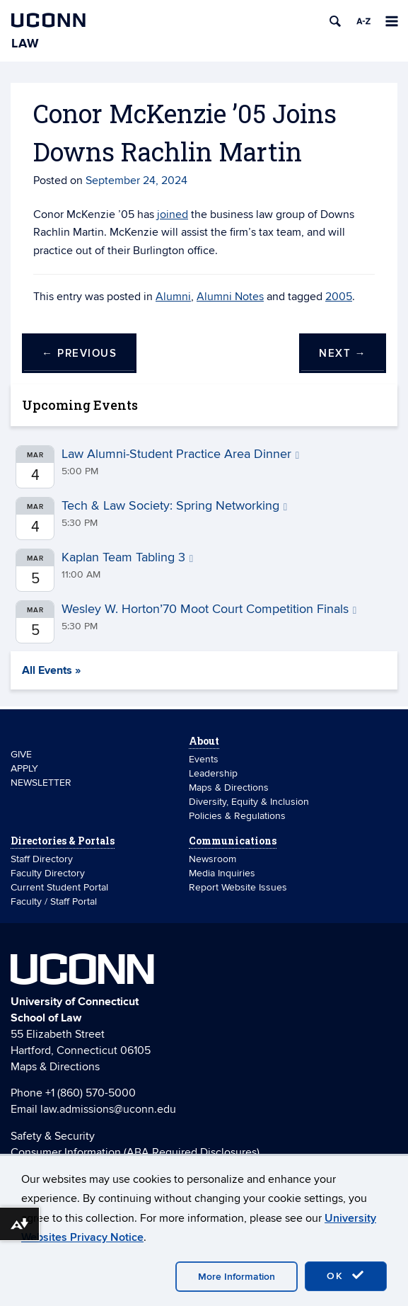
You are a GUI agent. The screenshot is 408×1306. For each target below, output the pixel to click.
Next (342, 353)
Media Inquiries (222, 873)
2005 (338, 297)
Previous (79, 353)
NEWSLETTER (41, 783)
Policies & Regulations (237, 816)
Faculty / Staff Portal (54, 901)
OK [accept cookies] (346, 1275)
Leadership (213, 773)
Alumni (173, 297)
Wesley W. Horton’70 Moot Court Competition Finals (209, 609)
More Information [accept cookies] (236, 1277)
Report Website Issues (238, 887)
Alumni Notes (230, 297)
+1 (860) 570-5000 (90, 1093)
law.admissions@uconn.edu (108, 1109)
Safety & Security (53, 1136)
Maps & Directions (229, 787)
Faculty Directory (48, 873)
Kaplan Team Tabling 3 (127, 557)
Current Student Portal (59, 887)
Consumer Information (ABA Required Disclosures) (135, 1152)
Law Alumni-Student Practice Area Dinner (180, 454)
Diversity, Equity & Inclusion (249, 802)
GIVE (21, 754)
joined (172, 214)
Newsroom (214, 859)
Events (203, 759)
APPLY (24, 768)
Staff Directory (42, 859)
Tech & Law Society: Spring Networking (174, 505)
